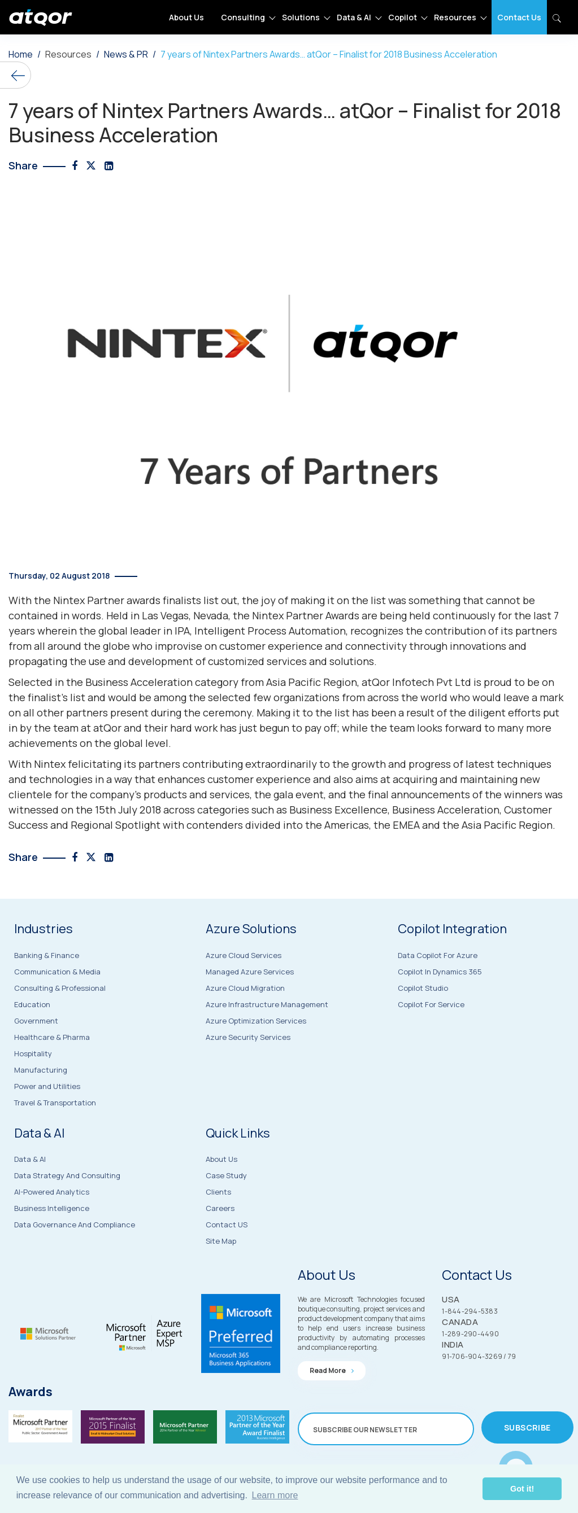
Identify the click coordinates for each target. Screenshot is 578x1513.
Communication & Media (57, 1007)
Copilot (402, 17)
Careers (220, 1248)
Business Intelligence (51, 1246)
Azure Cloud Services (243, 991)
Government (36, 1056)
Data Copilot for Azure (437, 992)
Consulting (243, 17)
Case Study (226, 1215)
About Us (186, 17)
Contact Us (519, 17)
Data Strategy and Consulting (67, 1214)
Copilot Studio (423, 1025)
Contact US (226, 1264)
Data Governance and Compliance (74, 1263)
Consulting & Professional (60, 1023)
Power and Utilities (47, 1121)
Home (20, 54)
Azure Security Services (248, 1073)
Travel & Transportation (55, 1137)
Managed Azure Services (250, 1008)
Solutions (301, 17)
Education (32, 1039)
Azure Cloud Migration (245, 1024)
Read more (332, 1405)
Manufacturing (40, 1105)
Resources (455, 17)
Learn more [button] (275, 1495)
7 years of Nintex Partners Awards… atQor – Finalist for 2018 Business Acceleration (328, 54)
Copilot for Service (431, 1042)
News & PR (126, 54)
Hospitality (33, 1088)
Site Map (221, 1280)
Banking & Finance (46, 990)
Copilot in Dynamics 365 (440, 1009)
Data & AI (354, 17)
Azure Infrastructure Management (267, 1040)
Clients (218, 1231)
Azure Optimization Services (256, 1057)
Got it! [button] (522, 1488)
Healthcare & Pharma (52, 1072)
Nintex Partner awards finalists (127, 600)
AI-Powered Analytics (51, 1230)
